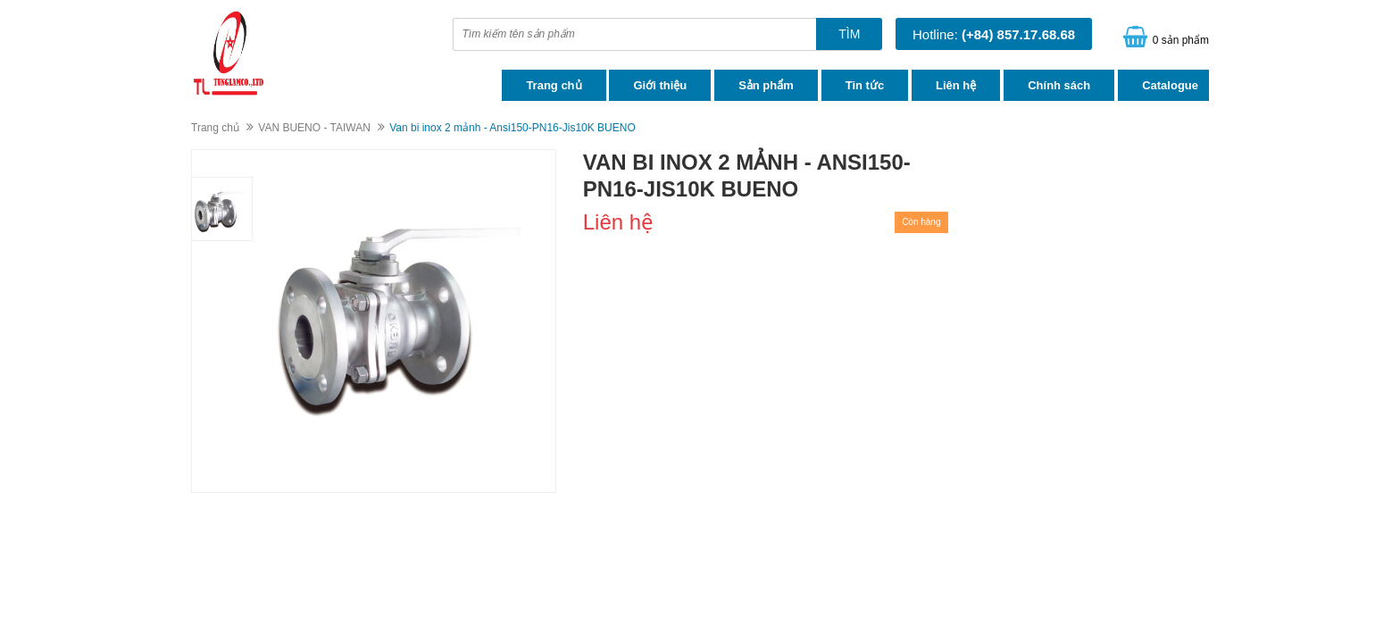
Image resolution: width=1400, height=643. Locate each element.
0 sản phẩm (1181, 40)
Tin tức (865, 85)
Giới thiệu (660, 85)
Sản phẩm (766, 85)
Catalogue (1170, 85)
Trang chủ (553, 85)
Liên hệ (956, 85)
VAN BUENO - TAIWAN (314, 127)
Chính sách (1059, 85)
